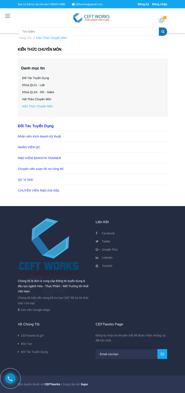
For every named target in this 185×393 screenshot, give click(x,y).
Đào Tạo (26, 343)
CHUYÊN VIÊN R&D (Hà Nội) (38, 190)
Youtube (107, 265)
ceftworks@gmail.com (87, 4)
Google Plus (110, 249)
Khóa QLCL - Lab (33, 85)
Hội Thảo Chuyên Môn (36, 99)
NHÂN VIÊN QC (29, 147)
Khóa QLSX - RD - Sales (38, 92)
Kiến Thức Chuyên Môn (37, 106)
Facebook (108, 233)
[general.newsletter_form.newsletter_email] (131, 354)
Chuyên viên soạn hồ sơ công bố (40, 169)
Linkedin (107, 257)
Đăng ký (143, 4)
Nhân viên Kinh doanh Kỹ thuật (39, 136)
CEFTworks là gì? (32, 335)
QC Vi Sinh (25, 179)
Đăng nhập (159, 4)
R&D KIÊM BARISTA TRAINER (39, 158)
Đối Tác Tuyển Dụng (35, 78)
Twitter (106, 241)
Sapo (84, 384)
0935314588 (57, 4)
